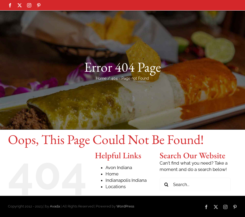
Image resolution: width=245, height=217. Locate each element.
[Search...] (195, 209)
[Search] (166, 209)
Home (112, 198)
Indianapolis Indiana (126, 205)
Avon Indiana (119, 192)
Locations (116, 211)
